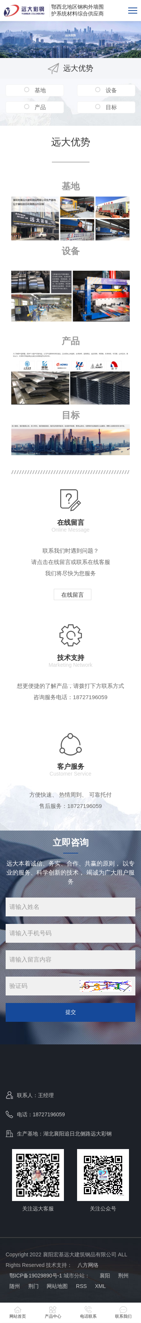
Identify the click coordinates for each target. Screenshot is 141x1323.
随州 (14, 1286)
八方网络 (88, 1265)
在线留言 (72, 594)
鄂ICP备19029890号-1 (35, 1276)
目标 (110, 107)
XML (100, 1286)
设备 (110, 90)
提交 (70, 1012)
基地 (39, 90)
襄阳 (104, 1276)
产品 (39, 107)
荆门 (33, 1286)
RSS (81, 1286)
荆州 (123, 1276)
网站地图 (57, 1286)
